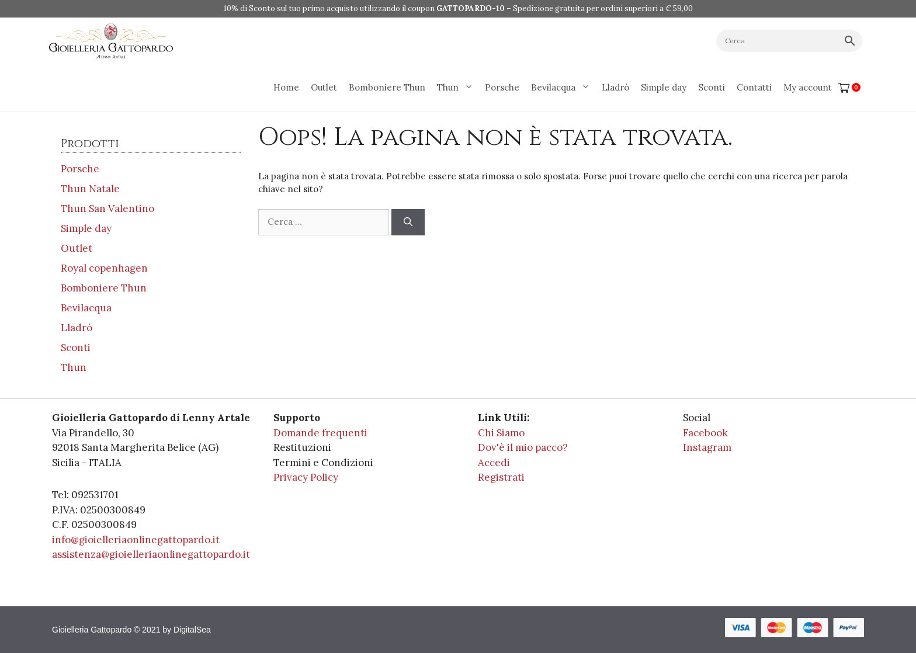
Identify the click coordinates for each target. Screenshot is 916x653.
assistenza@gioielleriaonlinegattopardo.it (151, 554)
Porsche (502, 87)
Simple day (663, 87)
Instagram (707, 447)
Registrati (501, 477)
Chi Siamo (501, 432)
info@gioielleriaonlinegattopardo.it (136, 539)
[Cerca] (408, 222)
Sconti (711, 87)
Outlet (324, 87)
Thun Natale (90, 188)
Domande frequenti (320, 432)
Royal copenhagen (104, 268)
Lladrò (615, 87)
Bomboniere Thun (387, 87)
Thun (458, 87)
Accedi (494, 462)
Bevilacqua (563, 87)
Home (286, 87)
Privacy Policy (305, 477)
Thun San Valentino (107, 208)
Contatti (754, 87)
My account (807, 87)
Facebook (705, 432)
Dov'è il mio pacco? (523, 447)
